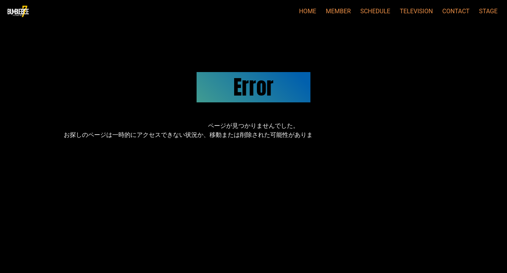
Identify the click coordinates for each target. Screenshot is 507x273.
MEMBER (338, 11)
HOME (307, 11)
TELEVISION (416, 11)
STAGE (488, 11)
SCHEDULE (375, 11)
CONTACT (456, 11)
